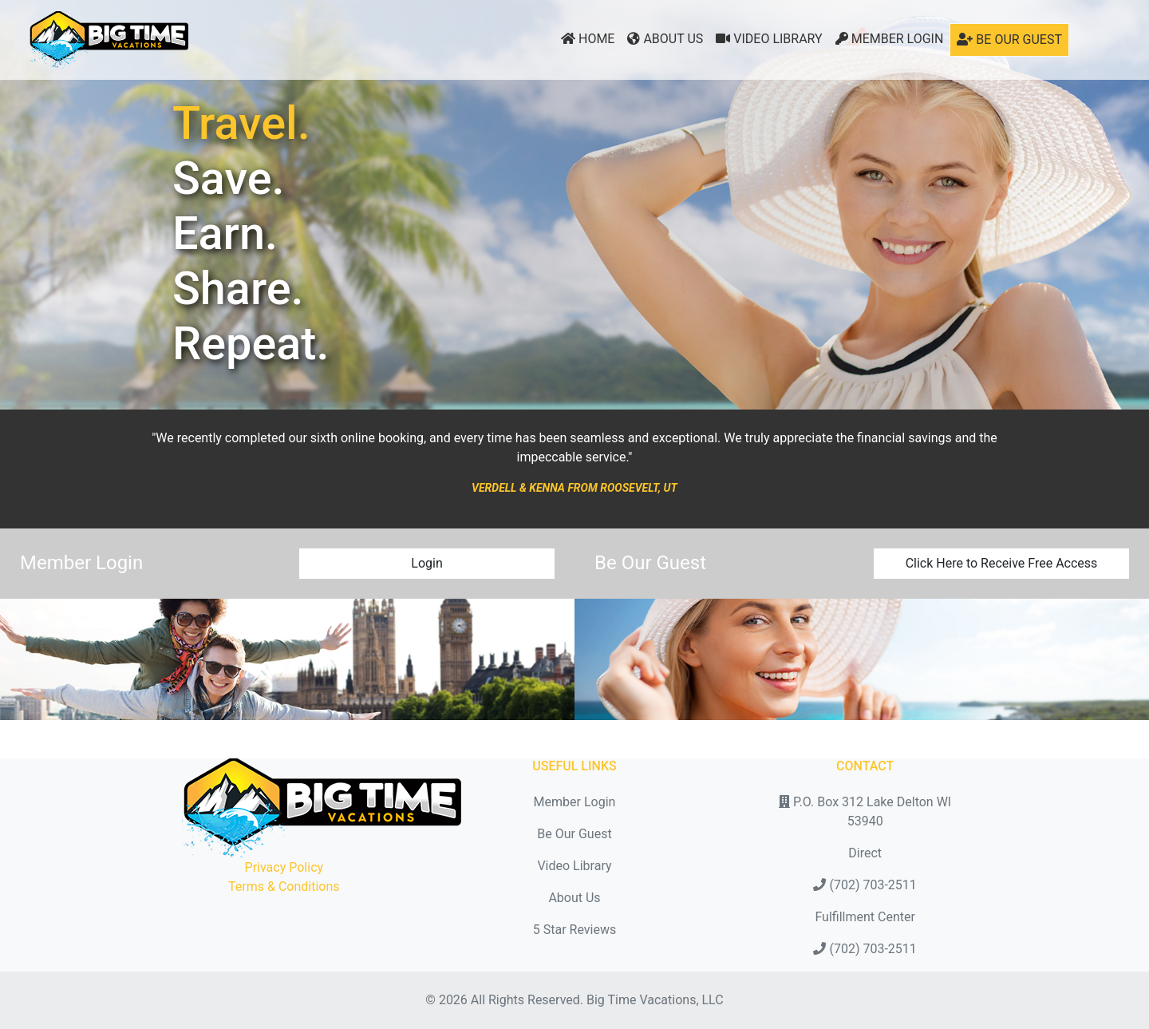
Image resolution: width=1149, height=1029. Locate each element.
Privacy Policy (284, 867)
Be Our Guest (1009, 39)
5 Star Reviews (574, 929)
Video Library (769, 38)
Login (426, 563)
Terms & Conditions (284, 886)
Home (587, 38)
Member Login (889, 38)
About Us (665, 38)
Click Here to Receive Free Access (1002, 563)
